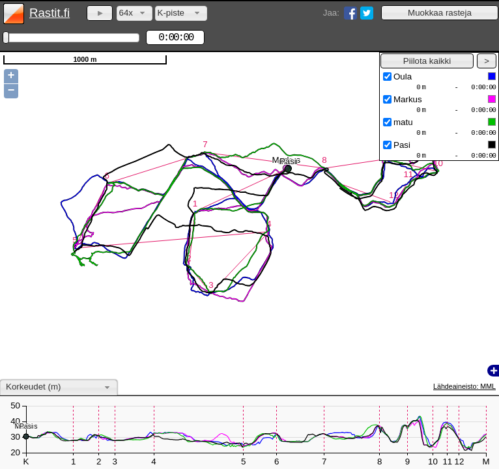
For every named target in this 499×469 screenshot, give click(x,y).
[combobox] (134, 13)
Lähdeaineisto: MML (464, 386)
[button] (439, 12)
